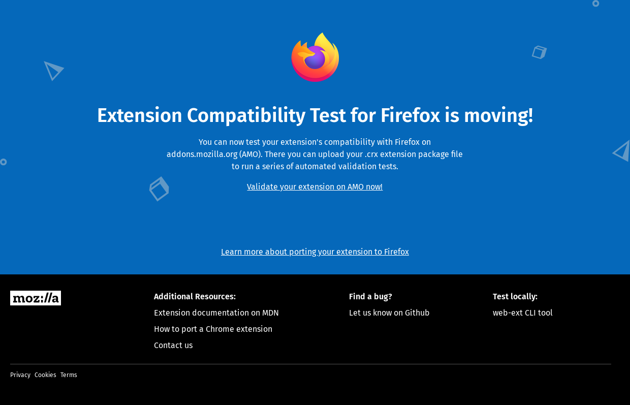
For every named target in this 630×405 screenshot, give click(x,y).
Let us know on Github (389, 313)
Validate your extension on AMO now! (315, 187)
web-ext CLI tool (523, 313)
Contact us (173, 345)
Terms (68, 375)
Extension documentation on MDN (216, 313)
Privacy (20, 375)
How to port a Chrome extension (213, 329)
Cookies (45, 375)
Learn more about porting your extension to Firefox (315, 252)
